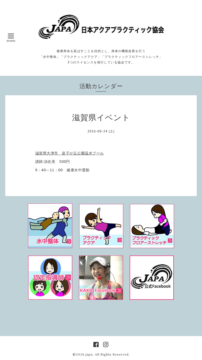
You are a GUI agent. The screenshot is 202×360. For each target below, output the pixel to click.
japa (89, 354)
